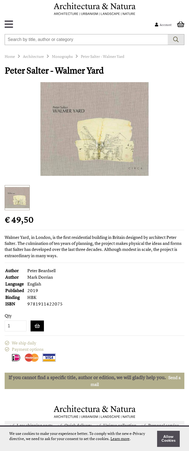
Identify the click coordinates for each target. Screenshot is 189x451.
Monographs (62, 56)
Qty (8, 316)
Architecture (33, 56)
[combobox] (86, 39)
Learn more (120, 438)
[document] (94, 439)
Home (10, 56)
